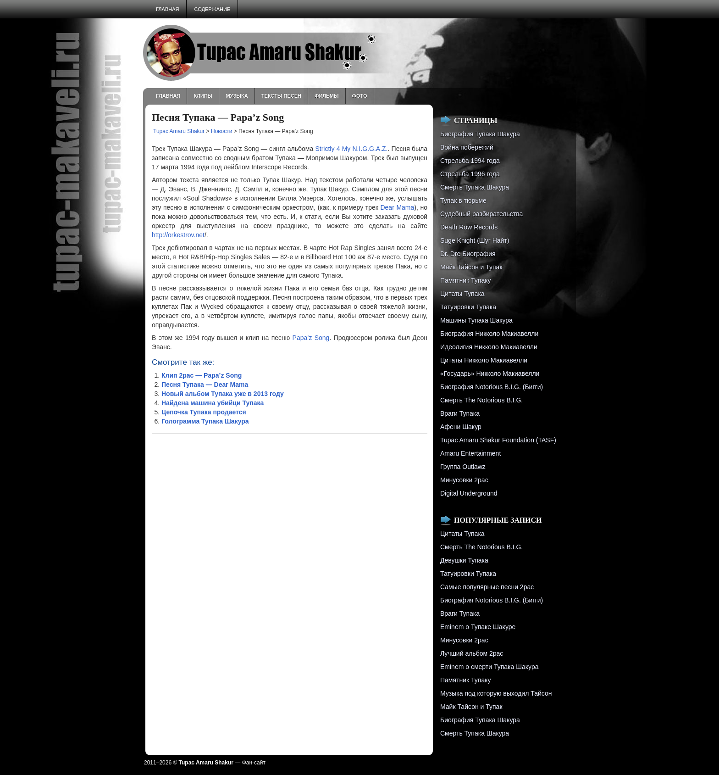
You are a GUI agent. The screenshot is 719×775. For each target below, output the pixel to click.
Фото (359, 96)
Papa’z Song (311, 337)
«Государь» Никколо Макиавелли (489, 373)
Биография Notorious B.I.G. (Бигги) (491, 386)
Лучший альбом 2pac (471, 653)
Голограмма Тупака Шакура (205, 421)
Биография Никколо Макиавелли (489, 333)
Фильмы (327, 96)
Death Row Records (469, 227)
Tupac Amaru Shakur (179, 131)
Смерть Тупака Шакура (474, 187)
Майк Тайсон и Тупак (471, 267)
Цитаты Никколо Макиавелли (483, 360)
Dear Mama (397, 207)
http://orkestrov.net (178, 235)
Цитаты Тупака (462, 293)
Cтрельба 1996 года (470, 174)
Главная (167, 9)
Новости (221, 131)
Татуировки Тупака (468, 307)
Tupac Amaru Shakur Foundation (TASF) (498, 440)
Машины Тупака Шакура (476, 320)
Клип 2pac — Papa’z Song (201, 375)
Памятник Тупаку (465, 280)
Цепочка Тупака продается (203, 412)
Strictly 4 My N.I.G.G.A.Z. (351, 148)
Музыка (237, 96)
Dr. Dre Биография (468, 253)
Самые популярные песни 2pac (487, 587)
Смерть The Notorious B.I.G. (481, 400)
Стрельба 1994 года (470, 160)
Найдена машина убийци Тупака (212, 403)
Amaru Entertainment (470, 453)
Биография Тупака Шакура (480, 134)
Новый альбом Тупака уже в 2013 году (222, 393)
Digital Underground (469, 493)
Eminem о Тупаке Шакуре (477, 626)
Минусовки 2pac (464, 480)
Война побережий (466, 147)
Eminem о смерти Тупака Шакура (489, 666)
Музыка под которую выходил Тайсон (496, 693)
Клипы (203, 96)
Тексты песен (281, 96)
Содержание (212, 9)
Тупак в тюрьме (463, 200)
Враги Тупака (460, 413)
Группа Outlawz (463, 466)
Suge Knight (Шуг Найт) (474, 240)
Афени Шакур (460, 426)
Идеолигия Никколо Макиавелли (488, 347)
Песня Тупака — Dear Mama (204, 384)
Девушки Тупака (464, 560)
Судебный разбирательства (481, 213)
